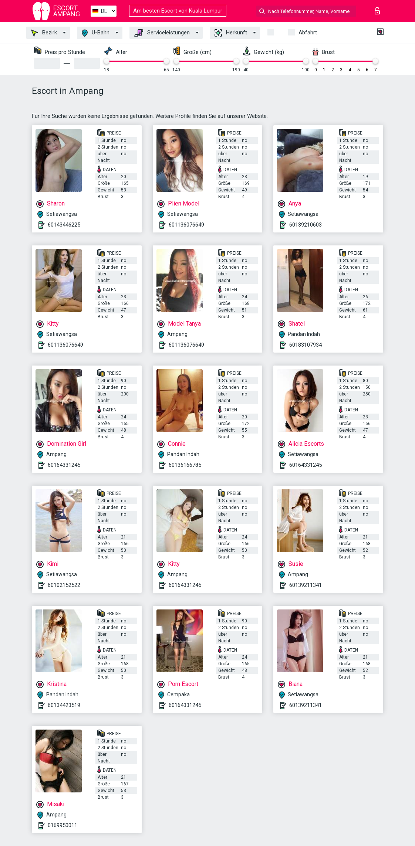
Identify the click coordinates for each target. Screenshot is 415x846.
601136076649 (186, 224)
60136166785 (185, 465)
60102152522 (64, 585)
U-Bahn (95, 33)
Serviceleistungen (162, 33)
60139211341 (305, 585)
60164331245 (64, 465)
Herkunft (231, 33)
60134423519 (64, 705)
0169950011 (62, 825)
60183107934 (305, 345)
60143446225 (64, 224)
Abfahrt (307, 32)
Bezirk (44, 33)
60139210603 (305, 224)
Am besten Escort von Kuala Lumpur (177, 10)
